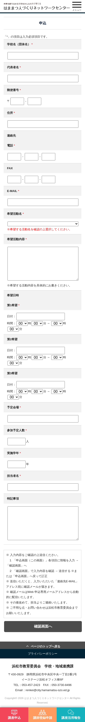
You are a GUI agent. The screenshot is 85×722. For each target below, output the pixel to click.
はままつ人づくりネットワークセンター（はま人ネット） (37, 6)
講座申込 (14, 715)
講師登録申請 (42, 715)
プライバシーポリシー (42, 653)
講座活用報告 (70, 715)
